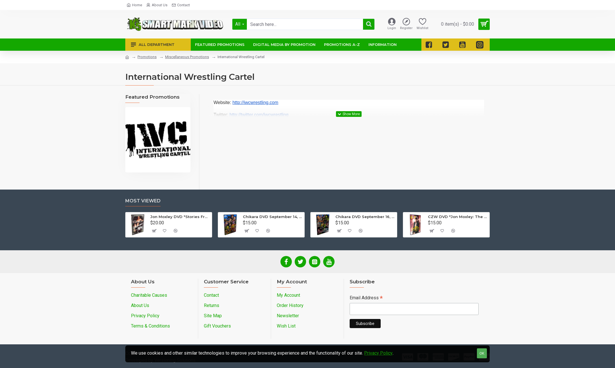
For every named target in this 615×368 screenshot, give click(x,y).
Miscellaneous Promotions (187, 57)
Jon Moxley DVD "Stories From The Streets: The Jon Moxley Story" (180, 216)
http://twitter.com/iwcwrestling (258, 114)
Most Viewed (143, 201)
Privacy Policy (378, 353)
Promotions (147, 57)
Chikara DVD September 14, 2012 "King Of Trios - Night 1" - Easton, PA (272, 216)
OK (481, 353)
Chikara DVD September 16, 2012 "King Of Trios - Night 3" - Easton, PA (365, 216)
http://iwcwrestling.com (255, 102)
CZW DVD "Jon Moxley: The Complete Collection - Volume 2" (457, 216)
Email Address (366, 298)
